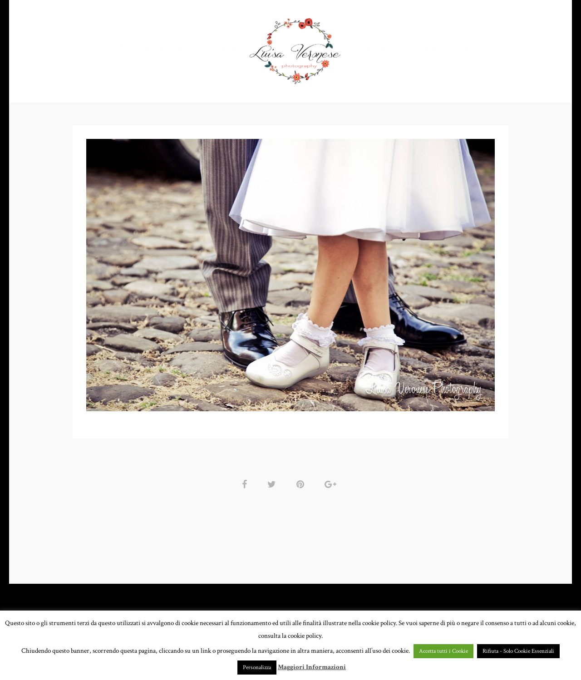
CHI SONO (377, 47)
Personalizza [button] (257, 667)
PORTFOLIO (165, 47)
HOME (119, 47)
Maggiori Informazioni (312, 667)
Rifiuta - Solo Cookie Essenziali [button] (518, 651)
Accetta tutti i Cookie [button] (443, 651)
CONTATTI (427, 47)
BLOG (469, 47)
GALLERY (221, 47)
